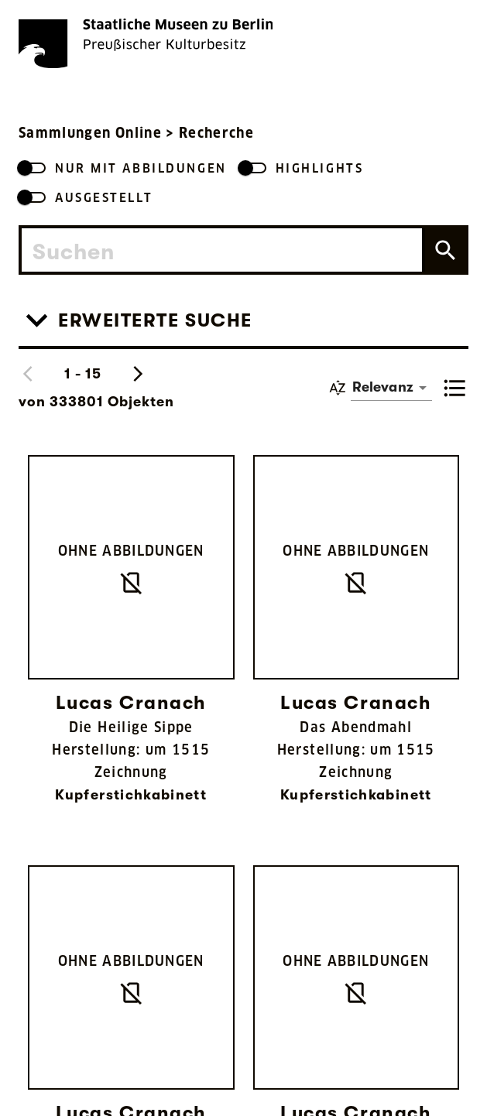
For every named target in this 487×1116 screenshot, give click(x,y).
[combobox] (222, 250)
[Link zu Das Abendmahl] (356, 641)
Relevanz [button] (382, 387)
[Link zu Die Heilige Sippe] (131, 641)
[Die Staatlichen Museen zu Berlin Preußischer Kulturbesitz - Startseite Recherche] (146, 43)
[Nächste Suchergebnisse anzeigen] (138, 374)
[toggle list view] (455, 388)
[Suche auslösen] (443, 250)
